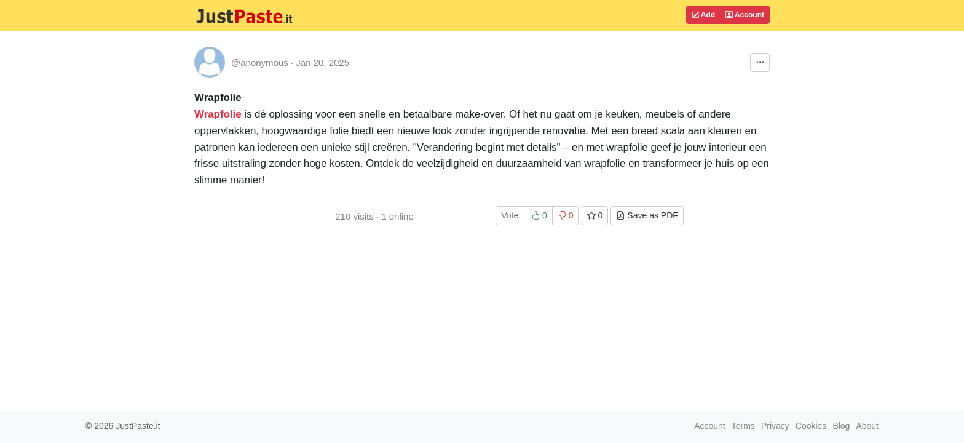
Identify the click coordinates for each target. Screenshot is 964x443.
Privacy (775, 426)
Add (703, 15)
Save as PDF (647, 215)
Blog (841, 426)
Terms (743, 426)
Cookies (811, 426)
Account (744, 15)
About (867, 426)
